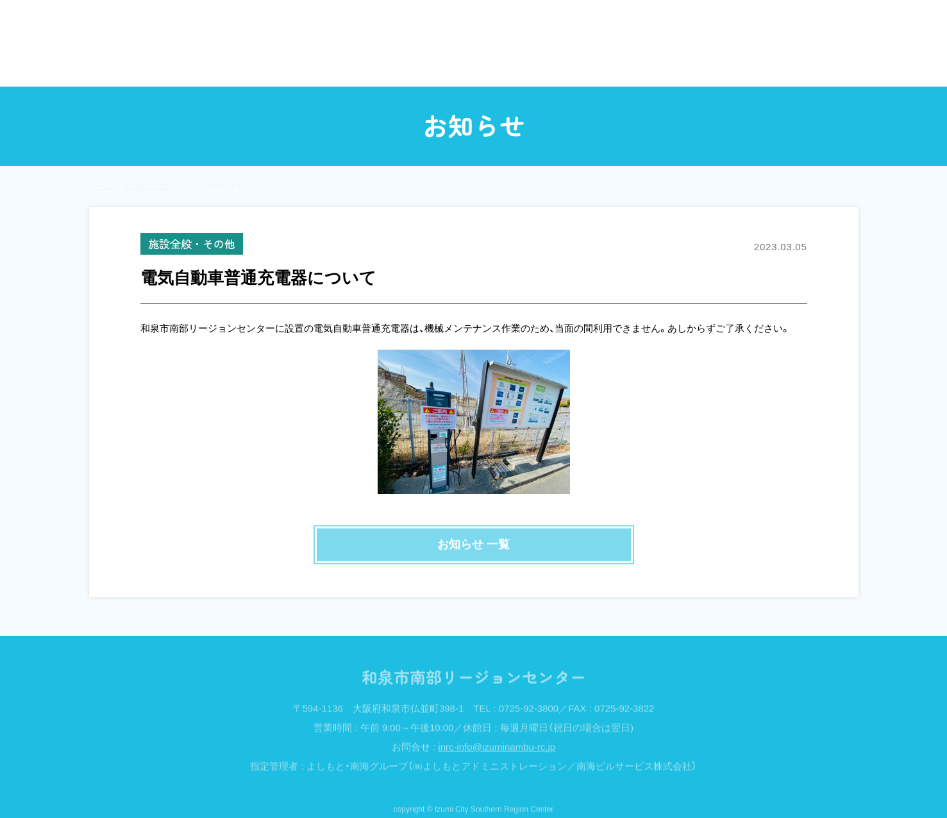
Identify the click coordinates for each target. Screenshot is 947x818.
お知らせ (244, 65)
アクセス (789, 65)
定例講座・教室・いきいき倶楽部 (516, 65)
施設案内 (690, 65)
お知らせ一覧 (147, 186)
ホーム (151, 65)
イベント (343, 65)
